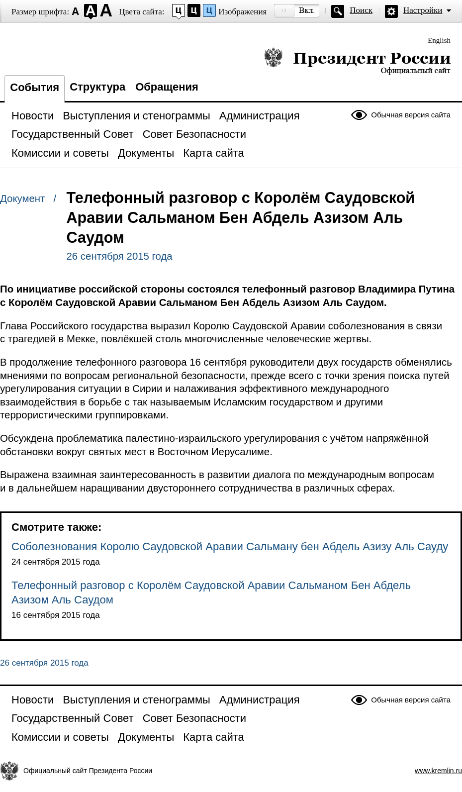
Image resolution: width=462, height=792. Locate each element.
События (34, 87)
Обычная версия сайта (411, 114)
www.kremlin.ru (438, 771)
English (439, 40)
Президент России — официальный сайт (357, 61)
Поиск (361, 10)
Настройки (422, 10)
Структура (97, 87)
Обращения (166, 87)
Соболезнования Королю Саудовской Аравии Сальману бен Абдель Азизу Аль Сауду (229, 546)
